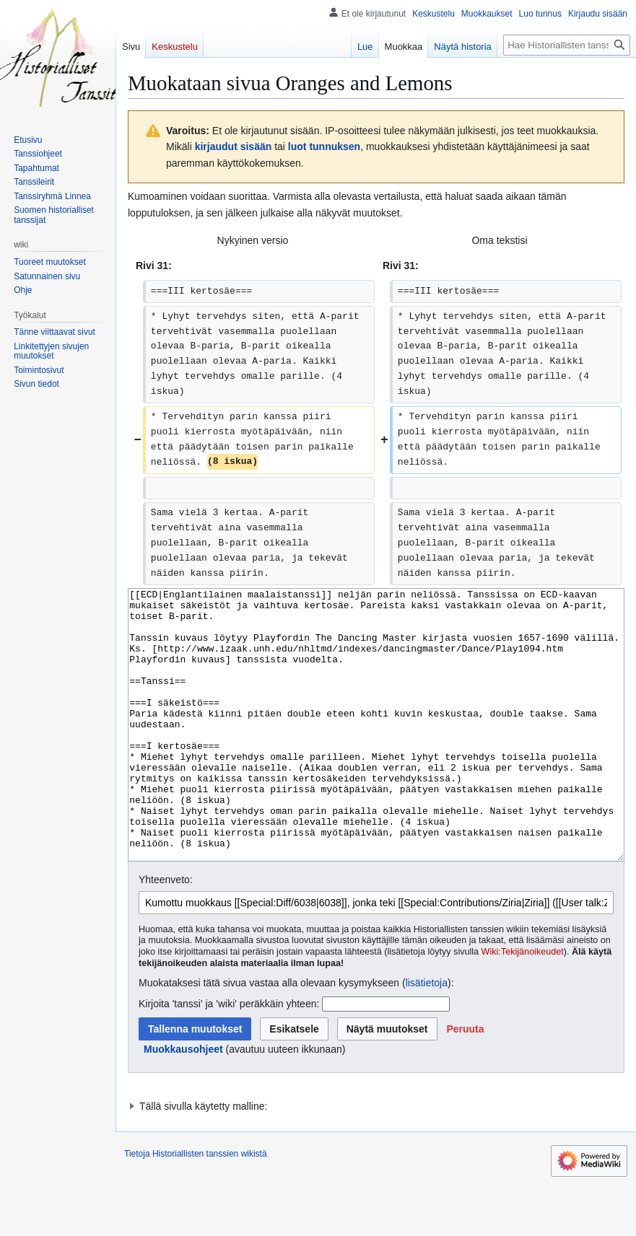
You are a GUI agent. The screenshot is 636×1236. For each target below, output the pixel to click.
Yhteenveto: (166, 933)
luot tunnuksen (324, 146)
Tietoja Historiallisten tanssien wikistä (195, 1208)
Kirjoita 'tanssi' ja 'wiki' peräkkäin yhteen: (229, 1058)
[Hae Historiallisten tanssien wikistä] (566, 45)
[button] (465, 1083)
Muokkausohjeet (183, 1103)
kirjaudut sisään (233, 146)
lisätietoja (427, 1037)
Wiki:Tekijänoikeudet (523, 1006)
